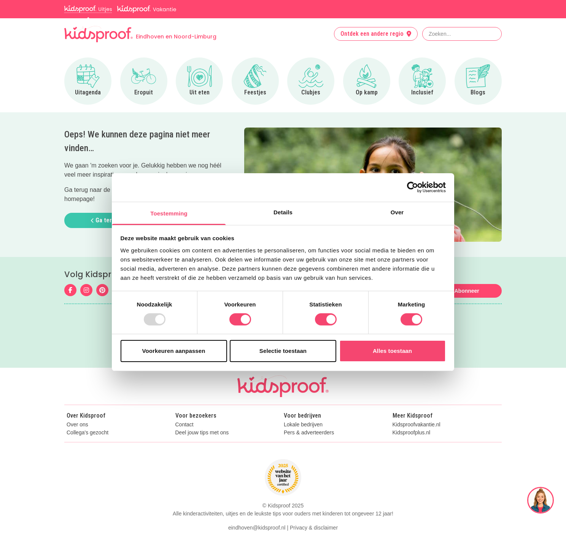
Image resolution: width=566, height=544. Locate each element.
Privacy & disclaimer (314, 528)
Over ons (77, 425)
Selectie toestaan (283, 351)
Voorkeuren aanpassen (173, 351)
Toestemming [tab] (169, 213)
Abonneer (466, 291)
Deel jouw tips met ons (202, 433)
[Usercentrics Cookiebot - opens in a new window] (412, 187)
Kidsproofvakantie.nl (416, 425)
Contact (184, 425)
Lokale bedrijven (303, 425)
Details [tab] (283, 212)
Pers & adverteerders (309, 433)
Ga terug (104, 220)
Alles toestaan (392, 351)
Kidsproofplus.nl (412, 433)
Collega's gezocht (87, 433)
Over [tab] (397, 212)
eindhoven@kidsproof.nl (256, 528)
